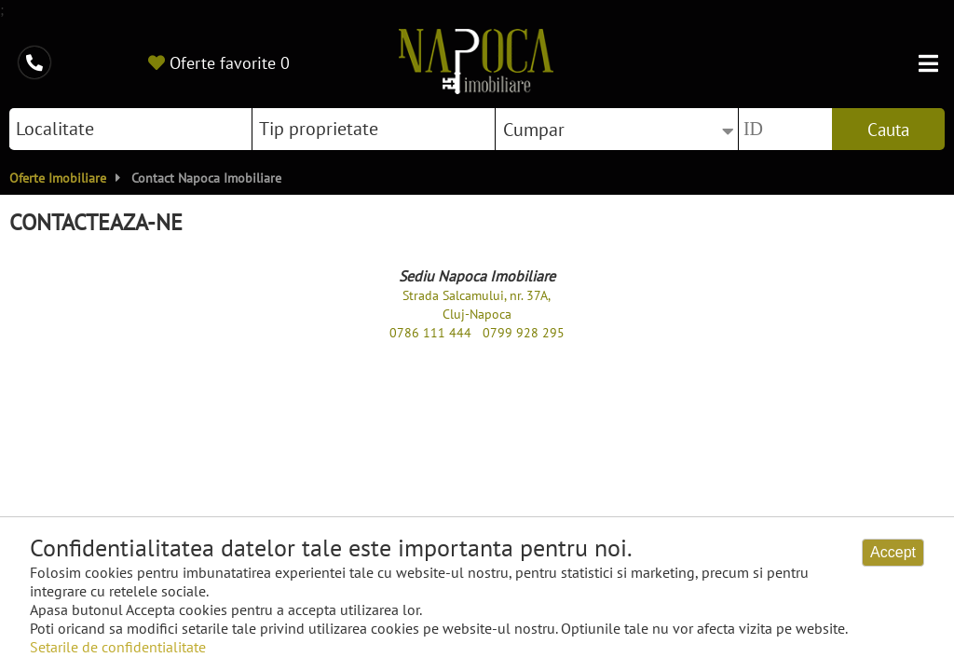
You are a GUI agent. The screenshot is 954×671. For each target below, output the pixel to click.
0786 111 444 (430, 332)
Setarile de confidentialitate (118, 646)
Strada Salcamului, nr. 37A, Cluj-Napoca (476, 304)
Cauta (888, 129)
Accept (893, 552)
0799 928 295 (524, 332)
